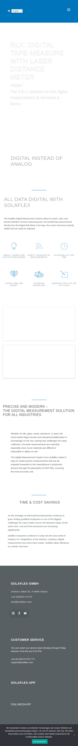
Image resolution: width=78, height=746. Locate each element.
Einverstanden (39, 741)
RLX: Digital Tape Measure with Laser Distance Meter (37, 61)
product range (24, 353)
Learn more (20, 112)
